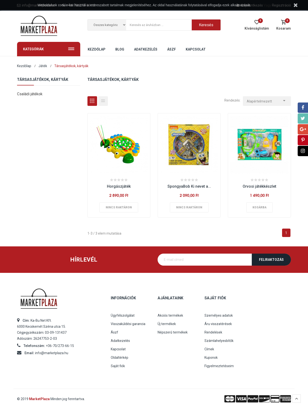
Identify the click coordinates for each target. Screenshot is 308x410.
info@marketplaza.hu (51, 353)
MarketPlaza (39, 399)
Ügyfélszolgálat (123, 315)
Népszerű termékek (173, 332)
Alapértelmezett (267, 99)
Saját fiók (118, 366)
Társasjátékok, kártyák (42, 79)
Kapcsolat (118, 349)
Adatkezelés (120, 341)
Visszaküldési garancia (128, 324)
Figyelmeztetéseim (219, 366)
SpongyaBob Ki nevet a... (189, 186)
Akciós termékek (170, 315)
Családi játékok (30, 94)
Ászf (114, 332)
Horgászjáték (119, 186)
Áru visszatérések (218, 324)
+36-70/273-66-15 (60, 346)
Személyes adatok (218, 315)
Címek (209, 349)
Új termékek (167, 324)
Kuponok (211, 357)
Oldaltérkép (119, 357)
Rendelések (213, 332)
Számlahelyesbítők (219, 341)
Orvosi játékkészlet (259, 186)
